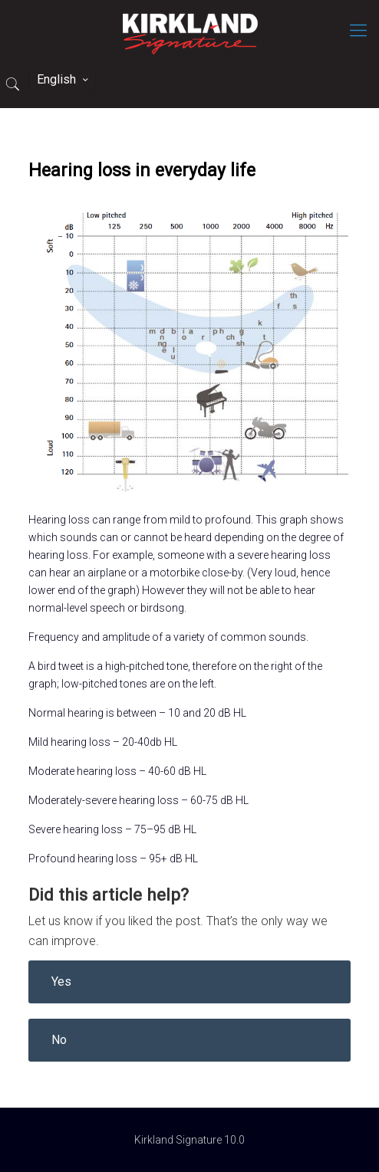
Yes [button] (61, 981)
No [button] (59, 1039)
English (64, 79)
